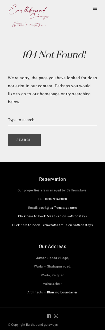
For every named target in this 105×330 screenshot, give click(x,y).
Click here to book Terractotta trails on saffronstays (52, 225)
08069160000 (56, 199)
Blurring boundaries (62, 292)
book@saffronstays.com (58, 207)
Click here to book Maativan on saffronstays (52, 216)
